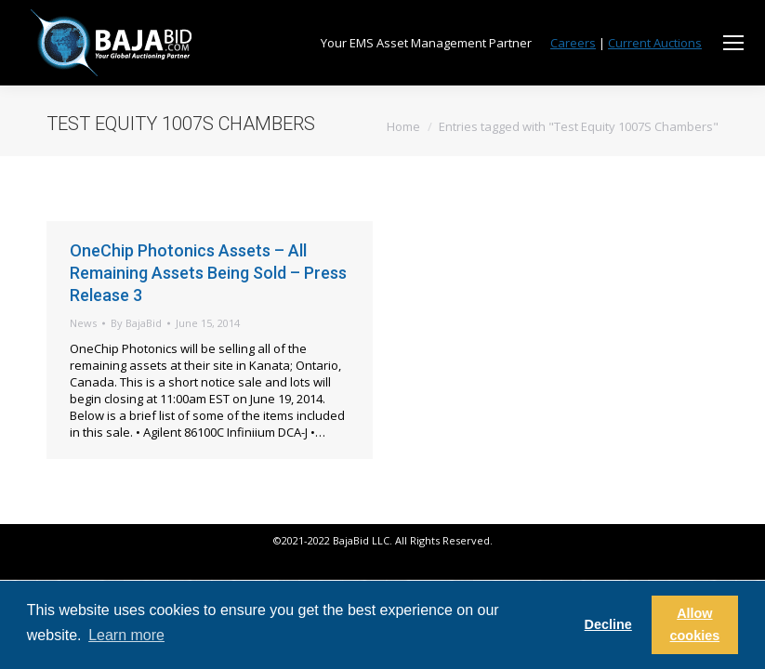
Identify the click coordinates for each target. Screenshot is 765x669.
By (136, 323)
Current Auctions (655, 42)
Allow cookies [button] (695, 624)
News (83, 323)
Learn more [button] (126, 635)
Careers (573, 42)
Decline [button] (608, 624)
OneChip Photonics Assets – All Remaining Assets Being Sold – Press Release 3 (208, 273)
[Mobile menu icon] (733, 43)
